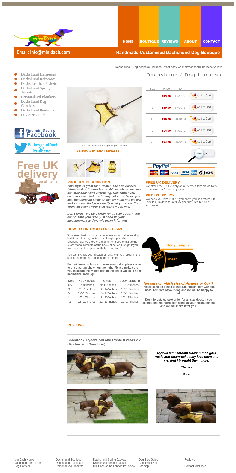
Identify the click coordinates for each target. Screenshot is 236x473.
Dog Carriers (22, 466)
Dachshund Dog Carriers (33, 103)
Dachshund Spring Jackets (35, 90)
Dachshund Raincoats (38, 79)
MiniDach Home (24, 459)
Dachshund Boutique (37, 110)
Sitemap (144, 466)
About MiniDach (148, 462)
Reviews (189, 459)
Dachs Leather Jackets (38, 83)
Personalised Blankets (38, 97)
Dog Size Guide (33, 115)
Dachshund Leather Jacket (109, 462)
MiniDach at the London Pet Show (114, 466)
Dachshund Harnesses (38, 74)
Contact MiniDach (195, 466)
